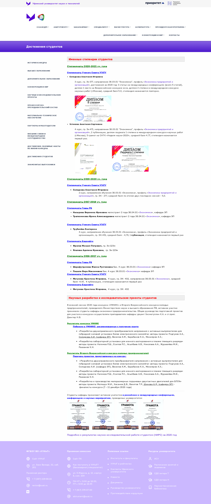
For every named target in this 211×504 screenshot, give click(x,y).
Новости (115, 477)
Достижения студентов (40, 156)
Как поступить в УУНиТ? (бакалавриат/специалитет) (88, 466)
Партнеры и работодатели (41, 126)
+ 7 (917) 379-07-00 (82, 490)
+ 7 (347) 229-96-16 (42, 479)
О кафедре (42, 27)
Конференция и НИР (38, 87)
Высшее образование (39, 71)
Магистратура (121, 27)
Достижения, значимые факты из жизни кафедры (44, 147)
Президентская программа (169, 27)
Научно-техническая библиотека (165, 487)
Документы (117, 482)
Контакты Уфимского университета (122, 470)
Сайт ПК (77, 458)
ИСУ (156, 458)
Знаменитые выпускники (41, 164)
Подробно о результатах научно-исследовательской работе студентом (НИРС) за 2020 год (122, 434)
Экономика (145, 212)
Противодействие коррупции (127, 493)
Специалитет (101, 27)
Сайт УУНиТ (38, 458)
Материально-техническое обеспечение (42, 116)
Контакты (174, 35)
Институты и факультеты (124, 458)
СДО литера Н (161, 479)
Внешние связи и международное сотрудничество (37, 136)
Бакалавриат (81, 27)
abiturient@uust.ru (82, 496)
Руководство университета (125, 488)
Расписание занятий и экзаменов (166, 466)
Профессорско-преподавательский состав (42, 106)
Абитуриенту (61, 27)
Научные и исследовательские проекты (44, 96)
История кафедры (37, 63)
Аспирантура (142, 27)
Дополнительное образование (119, 35)
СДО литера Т (161, 473)
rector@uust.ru (39, 485)
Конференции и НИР (152, 35)
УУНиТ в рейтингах (121, 463)
